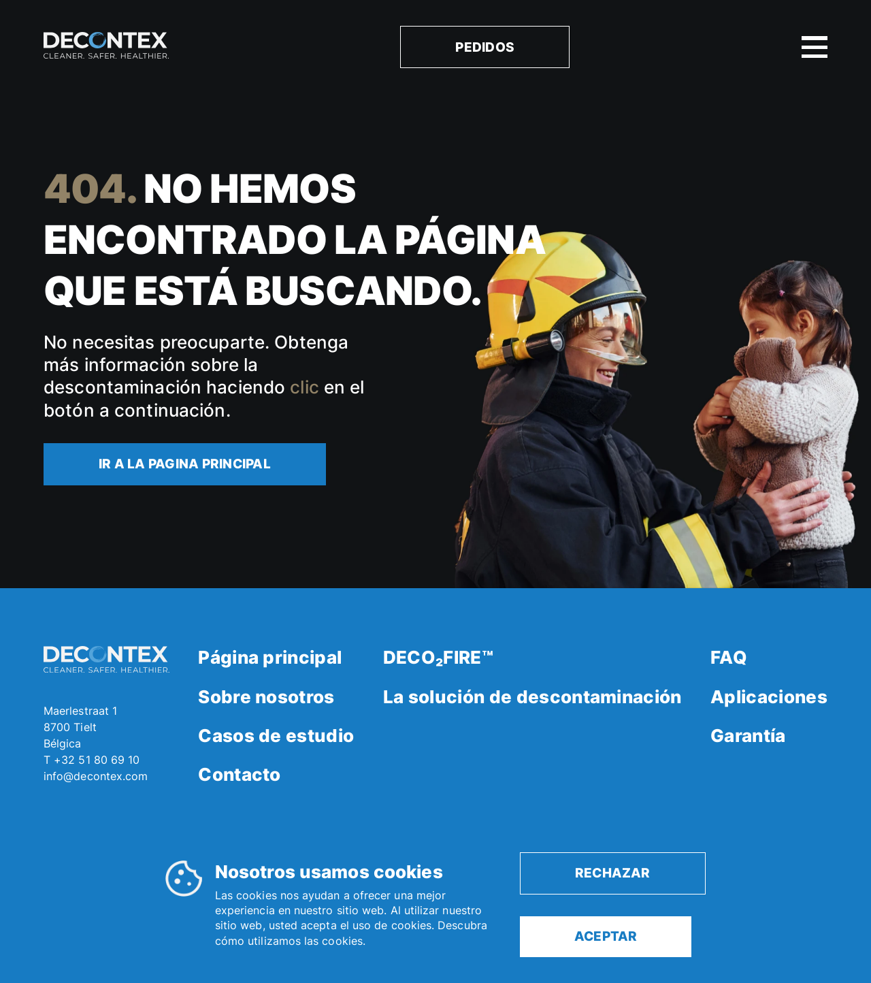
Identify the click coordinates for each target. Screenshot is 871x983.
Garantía (748, 735)
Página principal (270, 657)
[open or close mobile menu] (814, 47)
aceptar (606, 936)
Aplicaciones (768, 696)
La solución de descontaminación (532, 696)
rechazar (613, 873)
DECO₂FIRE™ (438, 657)
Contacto (239, 774)
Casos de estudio (276, 735)
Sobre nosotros (266, 696)
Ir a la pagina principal (185, 463)
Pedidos (484, 47)
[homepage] (106, 47)
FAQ (728, 657)
